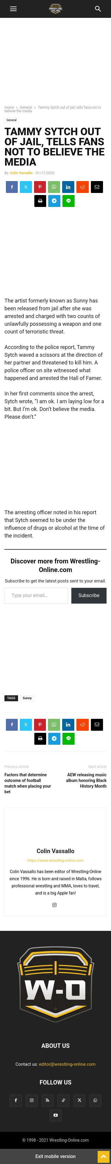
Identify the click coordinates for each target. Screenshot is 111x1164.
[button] (13, 9)
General (26, 107)
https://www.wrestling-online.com (55, 860)
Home (9, 107)
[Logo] (55, 1027)
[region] (55, 64)
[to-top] (104, 1154)
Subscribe (88, 595)
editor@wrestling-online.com (67, 1064)
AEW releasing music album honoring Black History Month (86, 780)
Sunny (27, 698)
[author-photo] (55, 842)
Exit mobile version (55, 1156)
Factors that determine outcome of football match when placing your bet (27, 783)
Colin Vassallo (21, 173)
